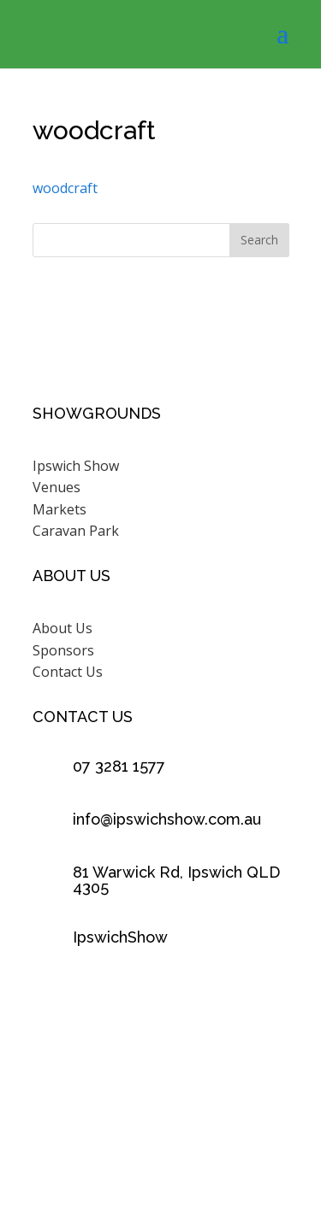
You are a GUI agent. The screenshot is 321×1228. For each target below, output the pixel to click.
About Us (62, 628)
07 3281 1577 (119, 766)
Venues (56, 487)
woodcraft (65, 188)
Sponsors (63, 650)
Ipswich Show (76, 465)
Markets (59, 509)
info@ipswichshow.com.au (167, 819)
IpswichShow (120, 937)
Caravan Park (76, 530)
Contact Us (68, 671)
